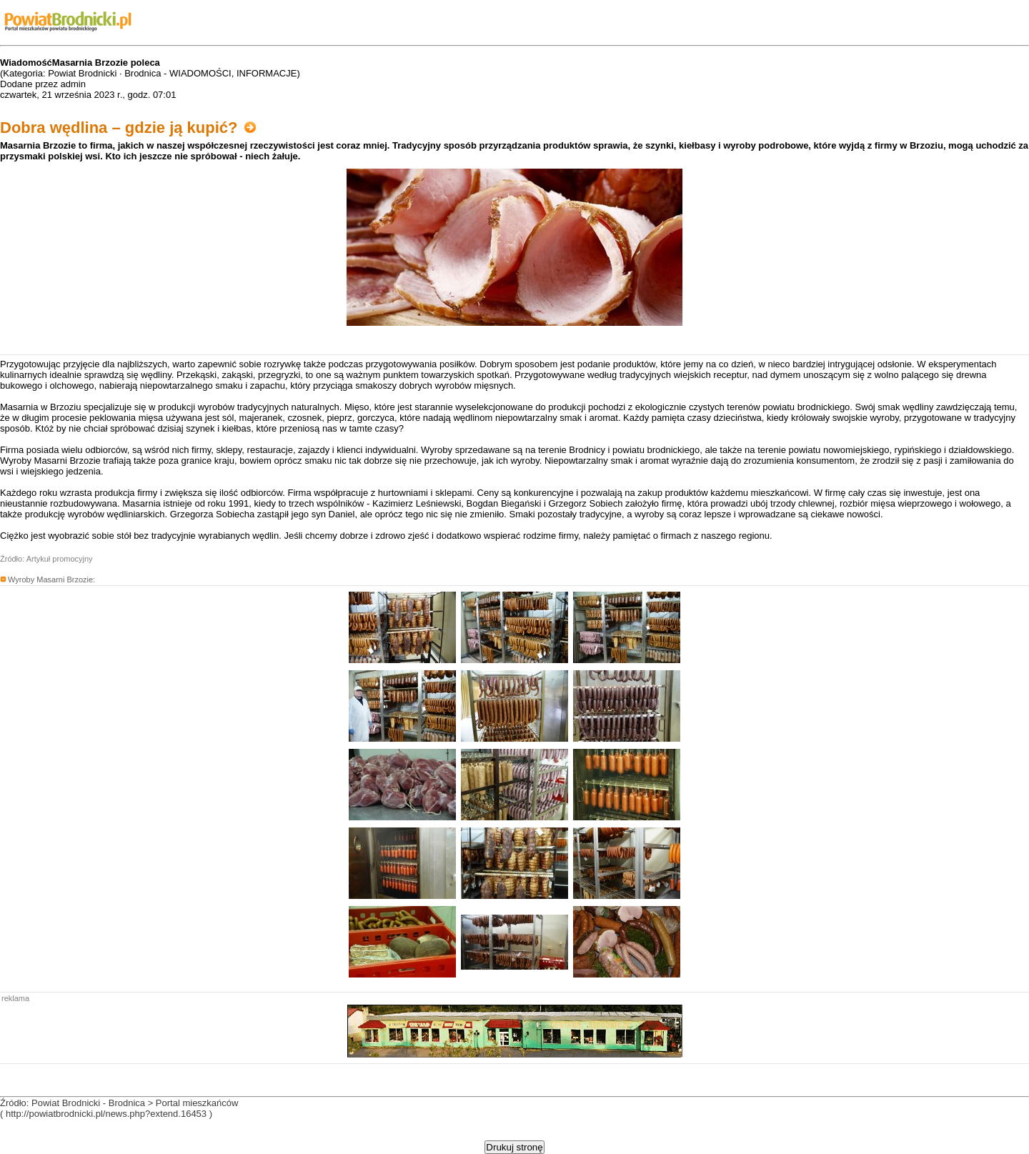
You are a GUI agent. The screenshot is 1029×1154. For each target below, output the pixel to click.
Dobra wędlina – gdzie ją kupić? (128, 127)
